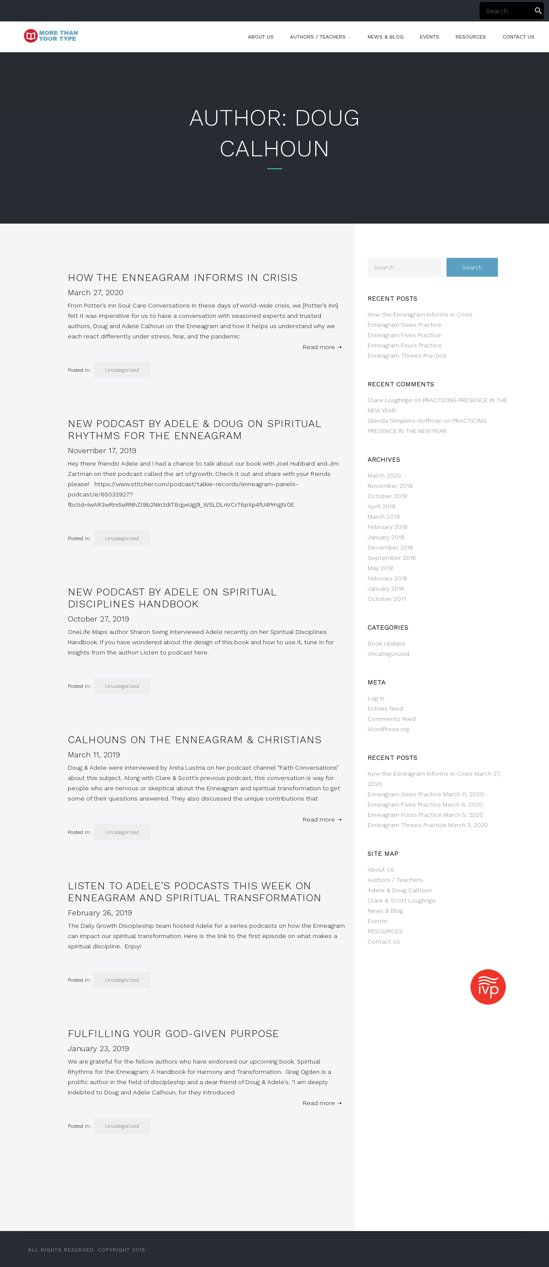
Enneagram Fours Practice (405, 345)
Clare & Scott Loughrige (402, 900)
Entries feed (385, 708)
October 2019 (387, 496)
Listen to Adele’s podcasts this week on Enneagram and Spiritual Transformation (195, 892)
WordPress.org (388, 729)
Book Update (386, 643)
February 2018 (387, 578)
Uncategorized (122, 370)
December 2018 (390, 547)
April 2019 (381, 506)
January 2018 (386, 588)
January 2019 (386, 537)
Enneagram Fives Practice (404, 335)
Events (429, 37)
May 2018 (381, 568)
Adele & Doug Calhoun (400, 890)
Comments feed (392, 718)
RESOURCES (470, 37)
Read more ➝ (320, 347)
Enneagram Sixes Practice (404, 324)
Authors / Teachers (318, 37)
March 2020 (384, 475)
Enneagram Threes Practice (407, 355)
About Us (261, 37)
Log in (376, 698)
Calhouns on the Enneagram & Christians (195, 740)
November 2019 (390, 485)
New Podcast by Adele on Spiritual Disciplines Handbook (172, 598)
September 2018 (392, 557)
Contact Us (518, 37)
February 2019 (387, 526)
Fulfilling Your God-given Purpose (173, 1034)
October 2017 (387, 598)
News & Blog (386, 37)
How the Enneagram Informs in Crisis (183, 278)
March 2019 (384, 516)
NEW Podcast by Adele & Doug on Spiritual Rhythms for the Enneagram (194, 430)
